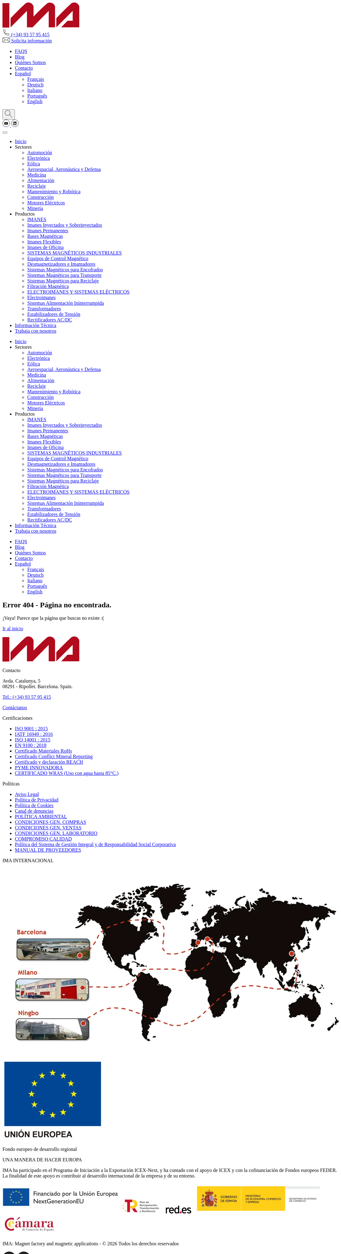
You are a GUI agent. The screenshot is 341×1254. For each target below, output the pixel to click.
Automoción (39, 152)
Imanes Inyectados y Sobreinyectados (64, 225)
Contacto (24, 68)
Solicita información (27, 40)
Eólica (33, 163)
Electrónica (38, 158)
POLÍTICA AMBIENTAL (41, 816)
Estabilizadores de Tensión (53, 314)
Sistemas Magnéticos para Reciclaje (63, 280)
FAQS (21, 51)
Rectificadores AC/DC (49, 319)
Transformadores (44, 308)
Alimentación (40, 180)
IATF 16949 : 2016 (34, 734)
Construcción (40, 197)
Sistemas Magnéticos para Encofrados (65, 269)
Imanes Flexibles (44, 241)
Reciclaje (36, 186)
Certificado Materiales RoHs (43, 751)
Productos (25, 213)
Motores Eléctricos (46, 202)
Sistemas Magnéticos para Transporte (64, 275)
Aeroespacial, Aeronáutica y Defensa (64, 169)
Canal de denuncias (34, 811)
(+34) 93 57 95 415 (26, 34)
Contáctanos (14, 707)
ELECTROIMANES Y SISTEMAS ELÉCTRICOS (78, 292)
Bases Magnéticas (45, 236)
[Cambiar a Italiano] (34, 90)
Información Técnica (35, 325)
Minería (35, 208)
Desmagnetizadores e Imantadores (61, 264)
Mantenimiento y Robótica (54, 191)
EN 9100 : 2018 (30, 745)
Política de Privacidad (36, 799)
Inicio (20, 141)
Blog (19, 56)
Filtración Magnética (48, 286)
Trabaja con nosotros (35, 331)
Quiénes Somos (30, 62)
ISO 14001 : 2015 (32, 739)
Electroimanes (41, 297)
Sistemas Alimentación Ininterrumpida (65, 303)
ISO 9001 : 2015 (31, 728)
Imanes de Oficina (45, 247)
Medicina (36, 174)
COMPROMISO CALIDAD (43, 838)
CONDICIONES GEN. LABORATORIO (56, 833)
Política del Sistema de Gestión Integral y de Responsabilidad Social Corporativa (95, 844)
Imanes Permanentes (47, 230)
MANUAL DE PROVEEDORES (48, 850)
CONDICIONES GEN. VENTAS (48, 827)
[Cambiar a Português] (37, 95)
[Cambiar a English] (34, 101)
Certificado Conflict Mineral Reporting (54, 756)
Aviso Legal (27, 794)
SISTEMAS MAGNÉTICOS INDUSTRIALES (74, 253)
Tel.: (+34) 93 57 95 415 (26, 697)
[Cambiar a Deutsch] (35, 84)
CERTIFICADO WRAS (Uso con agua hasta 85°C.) (66, 773)
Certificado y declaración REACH (49, 762)
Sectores (23, 147)
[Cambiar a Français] (35, 79)
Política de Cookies (34, 805)
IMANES (36, 219)
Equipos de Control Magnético (57, 258)
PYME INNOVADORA (39, 767)
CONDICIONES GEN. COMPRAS (50, 822)
